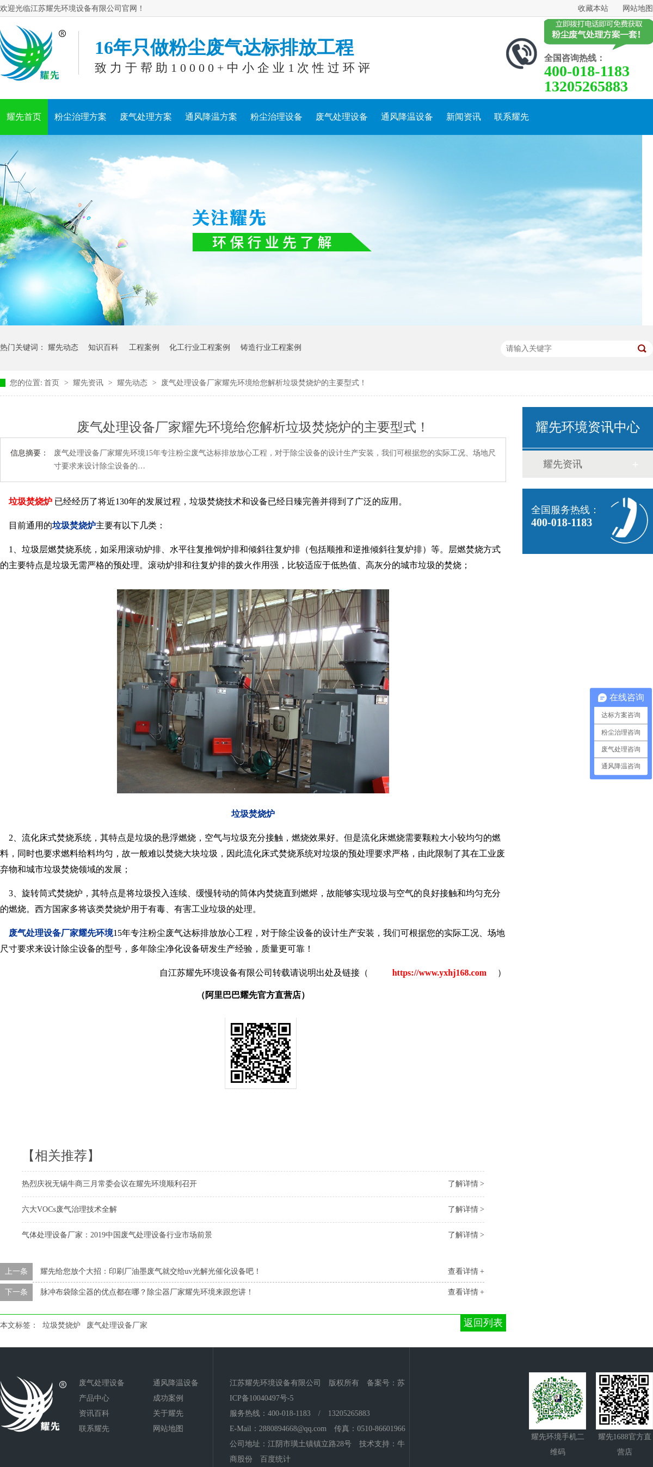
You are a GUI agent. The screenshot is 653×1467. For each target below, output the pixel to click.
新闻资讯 (463, 116)
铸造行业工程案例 (271, 347)
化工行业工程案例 (199, 347)
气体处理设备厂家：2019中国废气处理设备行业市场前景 (117, 1235)
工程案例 (144, 347)
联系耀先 (511, 116)
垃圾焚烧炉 (61, 1325)
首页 (52, 383)
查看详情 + (466, 1271)
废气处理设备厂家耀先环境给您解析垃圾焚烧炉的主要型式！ (264, 383)
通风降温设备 (407, 116)
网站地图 (638, 8)
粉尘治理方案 (80, 116)
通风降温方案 (211, 116)
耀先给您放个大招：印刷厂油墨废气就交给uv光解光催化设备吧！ (150, 1271)
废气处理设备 (342, 116)
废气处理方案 (146, 116)
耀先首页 (24, 116)
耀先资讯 (89, 383)
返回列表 (483, 1322)
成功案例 (168, 1398)
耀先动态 (63, 347)
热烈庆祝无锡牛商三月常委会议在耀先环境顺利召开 (109, 1184)
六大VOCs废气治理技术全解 (69, 1209)
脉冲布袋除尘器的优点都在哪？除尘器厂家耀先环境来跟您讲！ (147, 1292)
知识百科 (103, 347)
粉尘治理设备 (276, 116)
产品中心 (94, 1398)
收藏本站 (593, 8)
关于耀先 (168, 1413)
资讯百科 (94, 1413)
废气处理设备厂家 (117, 1325)
